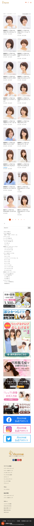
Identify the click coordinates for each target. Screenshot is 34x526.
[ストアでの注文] (26, 14)
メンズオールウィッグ (8, 472)
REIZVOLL (12, 524)
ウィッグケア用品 (7, 481)
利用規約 (18, 521)
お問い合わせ (6, 512)
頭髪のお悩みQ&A (7, 510)
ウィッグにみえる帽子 (8, 474)
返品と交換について (7, 508)
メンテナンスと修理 (7, 503)
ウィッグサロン (7, 489)
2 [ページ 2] (12, 219)
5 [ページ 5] (21, 219)
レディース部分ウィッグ (8, 470)
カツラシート (6, 476)
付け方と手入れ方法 (7, 505)
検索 (29, 227)
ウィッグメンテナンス (8, 479)
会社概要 (4, 521)
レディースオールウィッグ (9, 468)
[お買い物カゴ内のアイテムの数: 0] (4, 223)
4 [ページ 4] (18, 219)
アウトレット (6, 483)
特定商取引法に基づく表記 (26, 521)
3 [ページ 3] (15, 219)
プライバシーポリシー (11, 521)
